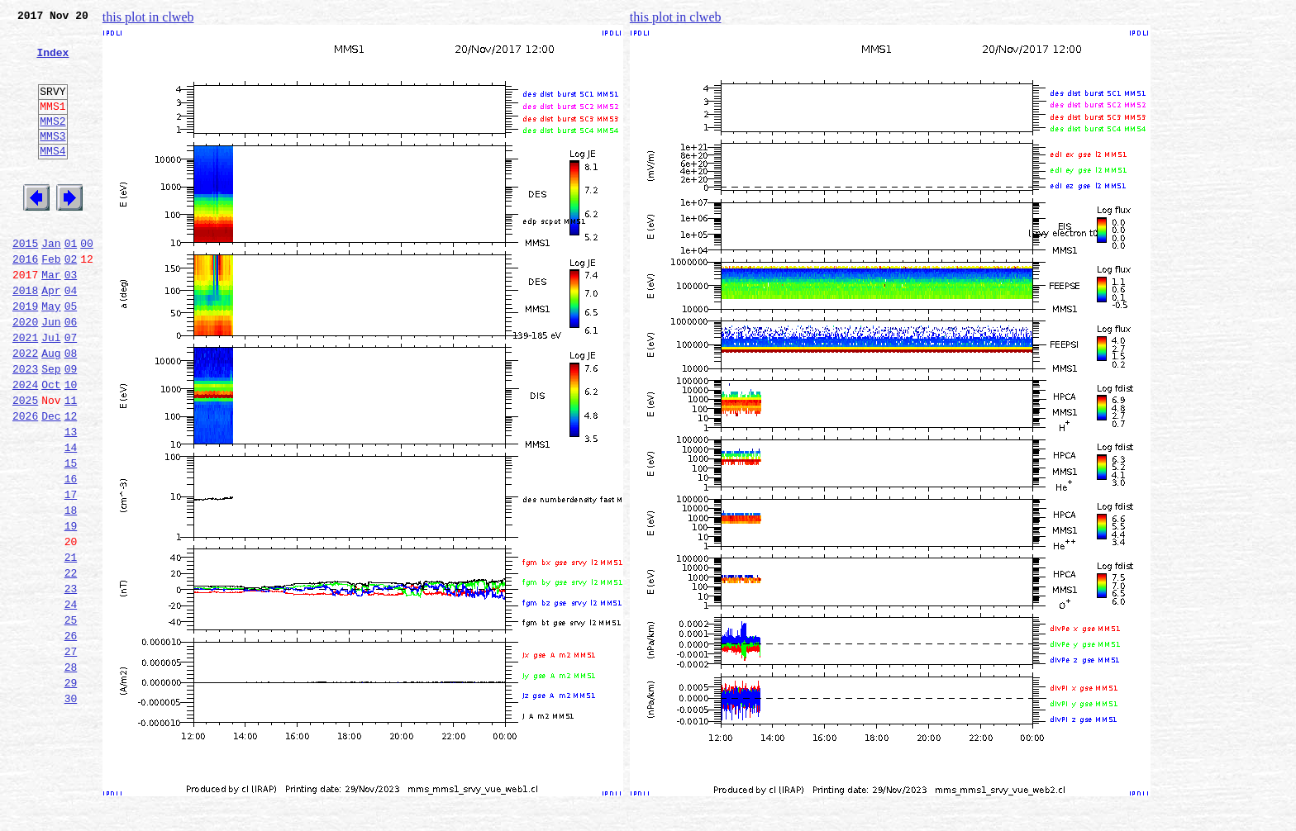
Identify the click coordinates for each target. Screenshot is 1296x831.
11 (71, 464)
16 (71, 555)
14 (71, 518)
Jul (50, 391)
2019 (25, 355)
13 (71, 500)
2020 (25, 373)
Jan (50, 282)
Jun (50, 373)
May (50, 355)
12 (71, 482)
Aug (50, 409)
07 (71, 391)
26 (71, 736)
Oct (50, 446)
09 (71, 427)
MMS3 (52, 160)
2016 (25, 300)
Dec (50, 482)
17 (71, 573)
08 (71, 409)
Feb (50, 300)
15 (71, 536)
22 (71, 664)
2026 (25, 482)
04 (71, 337)
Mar (50, 318)
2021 (25, 391)
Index (52, 62)
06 (71, 373)
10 (71, 446)
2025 (25, 464)
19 (71, 609)
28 (71, 773)
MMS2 (52, 142)
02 (71, 300)
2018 (25, 337)
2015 (25, 282)
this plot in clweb (148, 17)
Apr (50, 337)
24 (71, 700)
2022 (25, 409)
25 (71, 718)
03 (71, 318)
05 (71, 355)
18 (71, 591)
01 (71, 282)
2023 (25, 427)
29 (71, 791)
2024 (25, 446)
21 (71, 646)
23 (71, 682)
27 (71, 755)
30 (71, 809)
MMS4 (52, 177)
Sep (50, 427)
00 (86, 282)
